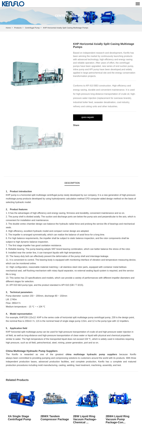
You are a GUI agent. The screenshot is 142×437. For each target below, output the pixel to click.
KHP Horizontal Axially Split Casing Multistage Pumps (65, 28)
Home (8, 28)
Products (18, 28)
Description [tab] (72, 183)
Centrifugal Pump (32, 28)
